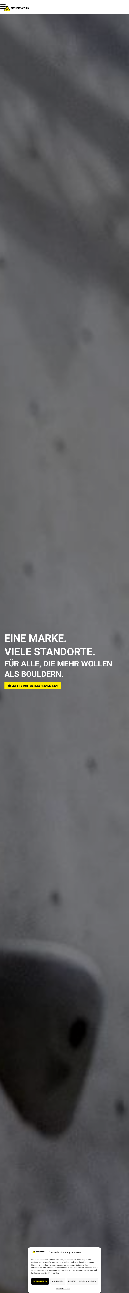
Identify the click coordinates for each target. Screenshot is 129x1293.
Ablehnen (57, 1281)
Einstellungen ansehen (82, 1281)
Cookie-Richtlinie (63, 1289)
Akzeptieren (40, 1281)
